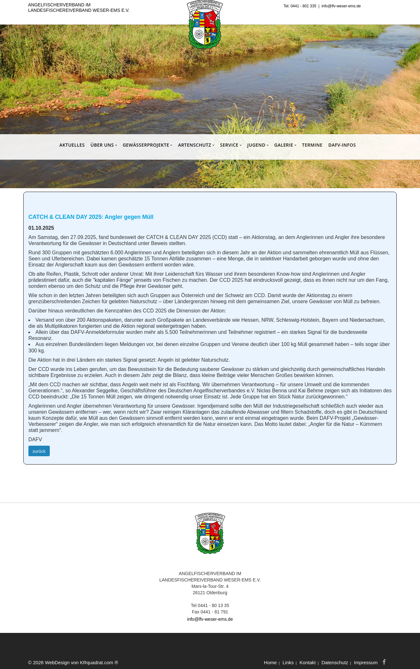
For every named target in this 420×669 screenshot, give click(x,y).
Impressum (366, 662)
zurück (39, 451)
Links (288, 662)
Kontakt (307, 662)
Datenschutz (334, 662)
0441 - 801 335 (303, 6)
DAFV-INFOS (342, 145)
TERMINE (312, 145)
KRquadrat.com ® (99, 662)
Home (270, 662)
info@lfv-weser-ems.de (341, 6)
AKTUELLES (72, 145)
